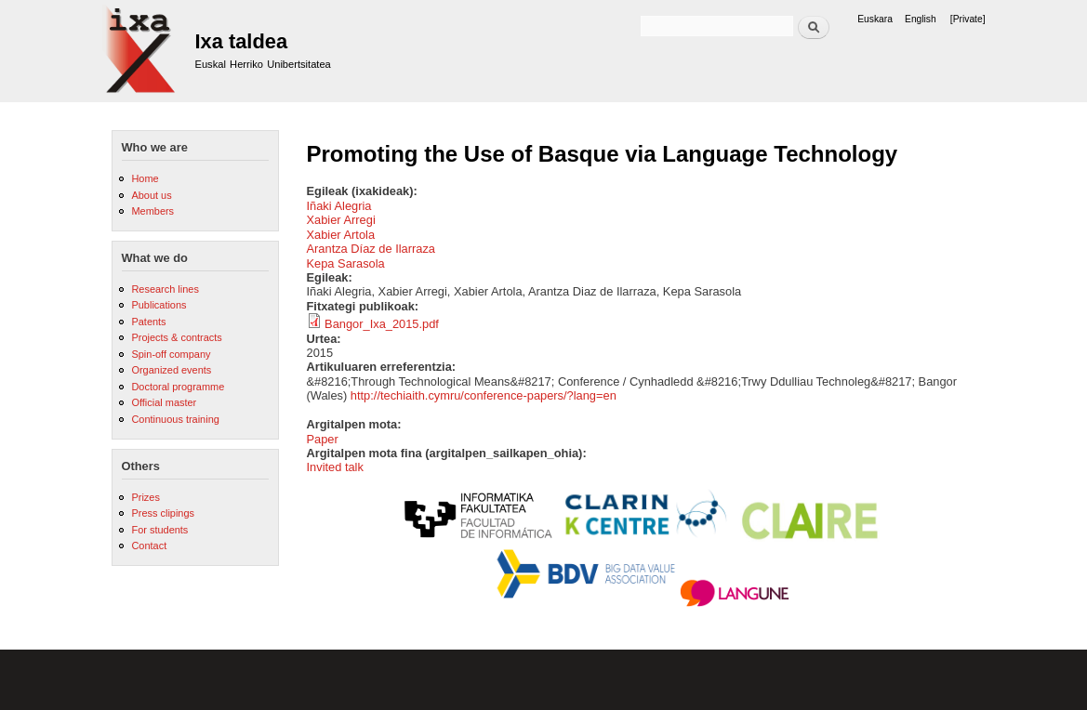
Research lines (164, 289)
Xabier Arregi (341, 220)
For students (159, 529)
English (920, 19)
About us (151, 195)
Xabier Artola (341, 235)
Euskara (875, 19)
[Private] (968, 19)
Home (144, 178)
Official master (163, 402)
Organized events (171, 369)
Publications (158, 304)
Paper (322, 439)
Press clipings (162, 513)
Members (152, 211)
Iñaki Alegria (339, 206)
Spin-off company (170, 354)
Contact (148, 545)
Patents (148, 321)
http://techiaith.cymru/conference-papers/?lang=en (483, 395)
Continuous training (175, 419)
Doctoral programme (177, 386)
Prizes (145, 497)
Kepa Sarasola (346, 263)
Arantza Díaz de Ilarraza (371, 249)
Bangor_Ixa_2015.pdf (382, 324)
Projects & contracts (176, 337)
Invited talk (335, 467)
